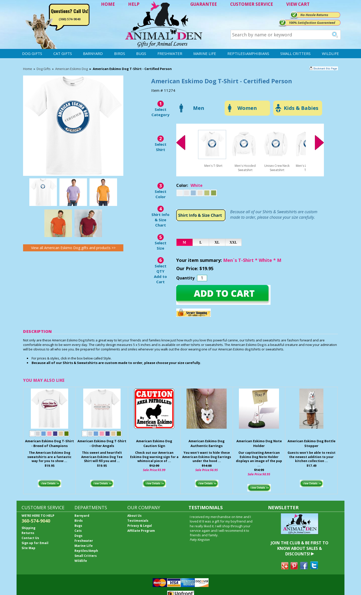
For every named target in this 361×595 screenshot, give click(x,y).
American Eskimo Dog (71, 68)
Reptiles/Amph (86, 551)
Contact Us (30, 538)
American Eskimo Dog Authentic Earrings (207, 443)
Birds (119, 53)
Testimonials (137, 520)
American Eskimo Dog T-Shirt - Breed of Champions (49, 443)
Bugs (141, 53)
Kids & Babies (301, 108)
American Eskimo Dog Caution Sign (154, 443)
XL (217, 242)
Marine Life (204, 53)
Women (247, 108)
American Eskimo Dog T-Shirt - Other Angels (101, 443)
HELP (133, 4)
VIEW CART (298, 4)
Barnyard (93, 53)
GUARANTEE (203, 4)
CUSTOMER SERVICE (251, 4)
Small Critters (295, 53)
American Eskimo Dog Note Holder (259, 443)
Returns (28, 533)
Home (27, 68)
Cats (78, 531)
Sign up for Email (35, 543)
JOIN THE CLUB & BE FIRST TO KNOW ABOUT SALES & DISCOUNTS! (299, 548)
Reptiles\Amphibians (248, 53)
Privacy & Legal (139, 526)
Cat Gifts (62, 53)
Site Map (28, 548)
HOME (108, 4)
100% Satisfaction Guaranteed (312, 22)
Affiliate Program (141, 531)
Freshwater (169, 53)
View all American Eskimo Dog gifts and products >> (73, 247)
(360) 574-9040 (69, 19)
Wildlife (330, 53)
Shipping (28, 528)
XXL (233, 242)
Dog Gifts (32, 53)
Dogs (78, 536)
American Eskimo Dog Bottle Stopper (311, 443)
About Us (134, 515)
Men (198, 108)
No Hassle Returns (314, 15)
